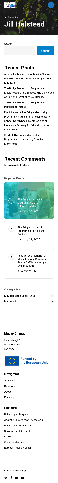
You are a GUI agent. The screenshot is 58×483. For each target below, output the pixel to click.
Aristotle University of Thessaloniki (23, 420)
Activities (9, 381)
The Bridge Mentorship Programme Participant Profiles (24, 105)
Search (8, 44)
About (7, 392)
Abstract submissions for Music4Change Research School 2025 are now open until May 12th (27, 78)
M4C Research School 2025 (19, 296)
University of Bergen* (16, 414)
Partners (9, 397)
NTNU (7, 437)
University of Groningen (17, 425)
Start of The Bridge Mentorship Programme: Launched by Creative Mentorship (23, 139)
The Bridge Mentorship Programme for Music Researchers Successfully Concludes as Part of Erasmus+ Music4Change (29, 93)
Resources (10, 386)
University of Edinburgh (17, 431)
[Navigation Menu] (51, 4)
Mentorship (10, 301)
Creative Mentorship (15, 442)
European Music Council (18, 448)
